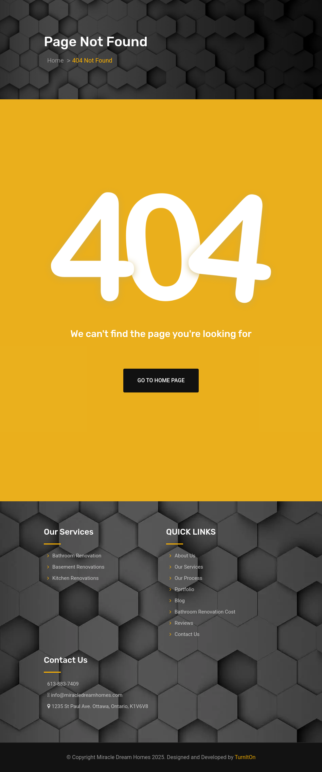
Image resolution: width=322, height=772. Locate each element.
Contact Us (187, 634)
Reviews (184, 623)
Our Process (188, 578)
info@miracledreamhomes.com (86, 695)
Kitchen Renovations (75, 578)
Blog (180, 601)
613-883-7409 (63, 684)
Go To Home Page (161, 380)
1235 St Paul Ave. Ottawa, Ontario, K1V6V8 (100, 706)
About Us (185, 556)
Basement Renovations (78, 567)
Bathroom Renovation (76, 556)
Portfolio (184, 589)
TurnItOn (245, 757)
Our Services (189, 567)
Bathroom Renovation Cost (205, 612)
